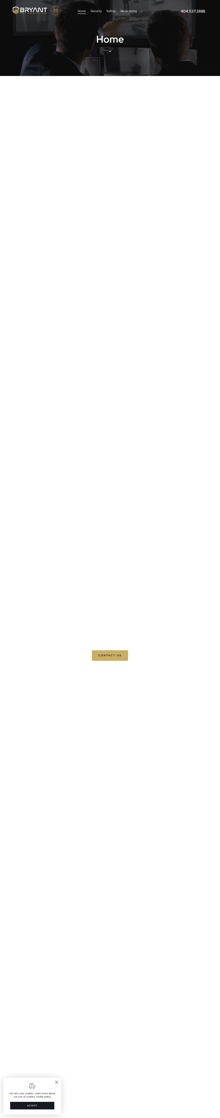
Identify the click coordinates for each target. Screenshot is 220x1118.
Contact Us (110, 655)
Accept (32, 1105)
